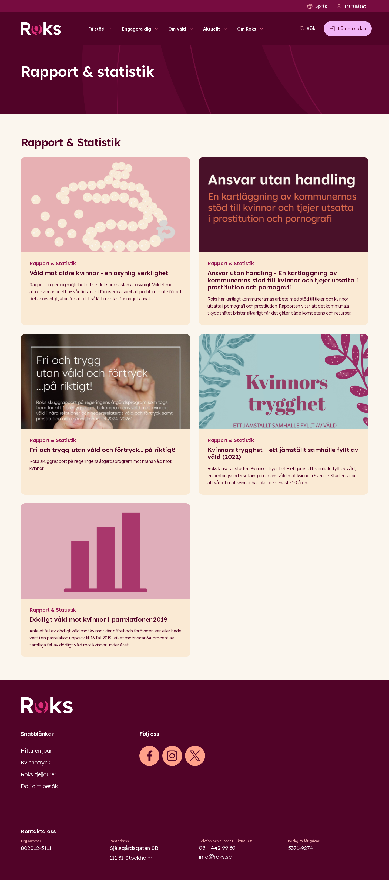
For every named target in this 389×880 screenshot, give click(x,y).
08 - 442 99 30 (217, 847)
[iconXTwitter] (195, 756)
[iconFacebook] (149, 756)
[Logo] (194, 705)
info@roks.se (215, 856)
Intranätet (351, 6)
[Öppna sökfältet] (298, 28)
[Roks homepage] (41, 28)
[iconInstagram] (172, 756)
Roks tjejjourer (38, 774)
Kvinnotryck (36, 762)
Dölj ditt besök (39, 786)
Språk (317, 6)
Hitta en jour (36, 750)
